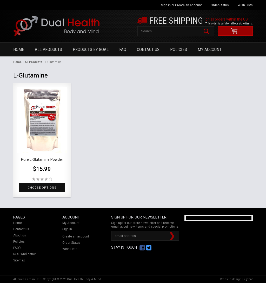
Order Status (220, 5)
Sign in (166, 5)
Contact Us (148, 49)
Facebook (142, 248)
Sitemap (19, 260)
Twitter (148, 248)
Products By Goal (91, 49)
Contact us (21, 229)
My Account (210, 49)
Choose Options (42, 187)
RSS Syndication (25, 254)
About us (19, 235)
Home (18, 49)
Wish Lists (245, 5)
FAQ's (17, 248)
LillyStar (247, 279)
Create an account (188, 5)
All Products (48, 49)
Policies (178, 49)
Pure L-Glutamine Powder (42, 159)
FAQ (122, 49)
